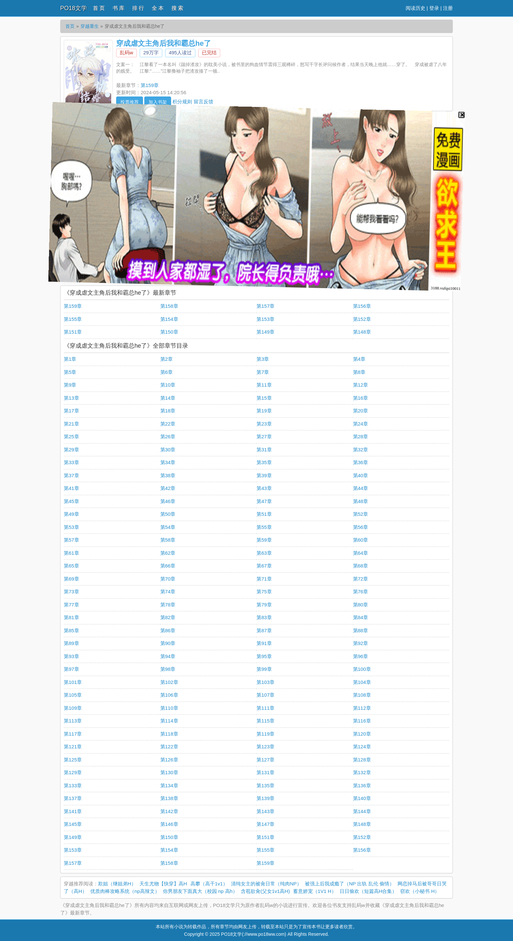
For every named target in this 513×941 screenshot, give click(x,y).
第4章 (359, 359)
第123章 (265, 746)
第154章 (169, 319)
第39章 (264, 475)
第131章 (265, 772)
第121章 (73, 746)
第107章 (265, 695)
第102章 (169, 682)
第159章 (150, 85)
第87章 (264, 630)
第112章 (362, 708)
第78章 (168, 604)
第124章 (362, 746)
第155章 (73, 319)
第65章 (71, 565)
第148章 (362, 332)
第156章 (362, 306)
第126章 (169, 759)
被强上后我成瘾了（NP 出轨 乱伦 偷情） (349, 883)
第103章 (265, 682)
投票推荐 (129, 102)
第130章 (169, 772)
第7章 (262, 372)
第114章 (169, 720)
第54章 (168, 527)
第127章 (265, 759)
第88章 (360, 630)
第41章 (71, 488)
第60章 (360, 540)
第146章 (169, 824)
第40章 (360, 475)
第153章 (265, 319)
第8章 (359, 372)
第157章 (265, 306)
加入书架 (158, 102)
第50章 (168, 514)
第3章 (262, 359)
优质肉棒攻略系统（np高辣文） (125, 891)
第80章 (360, 604)
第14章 (168, 398)
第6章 (166, 372)
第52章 (360, 514)
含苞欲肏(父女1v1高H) (265, 891)
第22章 (168, 424)
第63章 (264, 553)
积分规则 (182, 101)
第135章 (265, 785)
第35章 (264, 462)
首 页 (99, 8)
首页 (70, 26)
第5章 (70, 372)
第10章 (168, 385)
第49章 (71, 514)
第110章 (169, 708)
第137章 (73, 798)
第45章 (71, 501)
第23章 (264, 424)
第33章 (71, 462)
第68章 (360, 565)
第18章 (168, 410)
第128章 (362, 759)
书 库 (118, 8)
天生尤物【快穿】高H (163, 883)
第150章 (169, 332)
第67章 (264, 565)
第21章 (71, 424)
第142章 (169, 811)
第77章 (71, 604)
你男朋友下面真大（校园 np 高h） (200, 891)
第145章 (73, 824)
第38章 (168, 475)
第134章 (169, 785)
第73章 (71, 591)
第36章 (360, 462)
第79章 (264, 604)
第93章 (71, 656)
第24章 (360, 424)
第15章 (264, 398)
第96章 (360, 656)
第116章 (362, 720)
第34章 (168, 462)
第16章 (360, 398)
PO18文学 (73, 8)
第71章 (264, 579)
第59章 (264, 540)
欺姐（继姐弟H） (117, 883)
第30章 (168, 449)
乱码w (126, 52)
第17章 (71, 410)
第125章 (73, 759)
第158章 (169, 306)
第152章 (362, 319)
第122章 (169, 746)
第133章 (73, 785)
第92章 (360, 643)
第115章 (265, 720)
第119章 (265, 734)
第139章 (265, 798)
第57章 (71, 540)
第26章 (168, 436)
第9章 (70, 385)
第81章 (71, 617)
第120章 (362, 734)
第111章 (265, 708)
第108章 (362, 695)
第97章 (71, 669)
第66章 (168, 565)
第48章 (360, 501)
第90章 (168, 643)
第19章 (264, 410)
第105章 (73, 695)
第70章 (168, 579)
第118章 (169, 734)
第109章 (73, 708)
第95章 (264, 656)
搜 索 (177, 8)
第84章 (360, 617)
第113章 (73, 720)
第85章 (71, 630)
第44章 (360, 488)
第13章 (71, 398)
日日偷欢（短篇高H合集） (368, 891)
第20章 (360, 410)
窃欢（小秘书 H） (419, 891)
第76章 (360, 591)
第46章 (168, 501)
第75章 (264, 591)
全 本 (158, 8)
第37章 (71, 475)
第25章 (71, 436)
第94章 (168, 656)
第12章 (360, 385)
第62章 (168, 553)
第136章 (362, 785)
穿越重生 (89, 26)
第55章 (264, 527)
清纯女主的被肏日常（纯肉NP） (266, 883)
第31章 (264, 449)
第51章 (264, 514)
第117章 (73, 734)
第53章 (71, 527)
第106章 (169, 695)
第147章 (265, 824)
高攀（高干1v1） (209, 883)
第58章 (168, 540)
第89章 (71, 643)
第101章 (73, 682)
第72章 (360, 579)
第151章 (73, 332)
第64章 (360, 553)
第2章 (166, 359)
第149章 (265, 332)
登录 (434, 8)
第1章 (70, 359)
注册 (448, 8)
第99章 (264, 669)
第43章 (264, 488)
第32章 (360, 449)
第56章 (360, 527)
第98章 (168, 669)
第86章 (168, 630)
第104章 (362, 682)
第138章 (169, 798)
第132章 (362, 772)
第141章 (73, 811)
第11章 (264, 385)
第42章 (168, 488)
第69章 (71, 579)
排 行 (138, 8)
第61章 (71, 553)
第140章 (362, 798)
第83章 (264, 617)
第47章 (264, 501)
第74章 (168, 591)
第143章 (265, 811)
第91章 (264, 643)
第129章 (73, 772)
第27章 (264, 436)
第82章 (168, 617)
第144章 (362, 811)
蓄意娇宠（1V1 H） (314, 891)
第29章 (71, 449)
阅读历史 (415, 8)
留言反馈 (203, 101)
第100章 (362, 669)
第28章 (360, 436)
